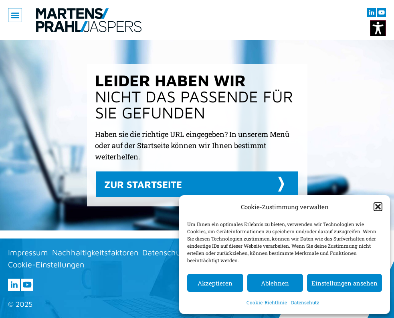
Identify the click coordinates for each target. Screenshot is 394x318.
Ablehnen (275, 283)
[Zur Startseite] (88, 20)
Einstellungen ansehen (344, 283)
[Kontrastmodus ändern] (378, 28)
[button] (378, 207)
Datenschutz (305, 302)
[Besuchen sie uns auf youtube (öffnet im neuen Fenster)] (381, 12)
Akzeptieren (215, 283)
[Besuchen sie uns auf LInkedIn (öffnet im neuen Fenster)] (371, 12)
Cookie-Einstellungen (46, 264)
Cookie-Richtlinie (267, 302)
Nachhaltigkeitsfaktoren (95, 252)
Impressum (28, 252)
